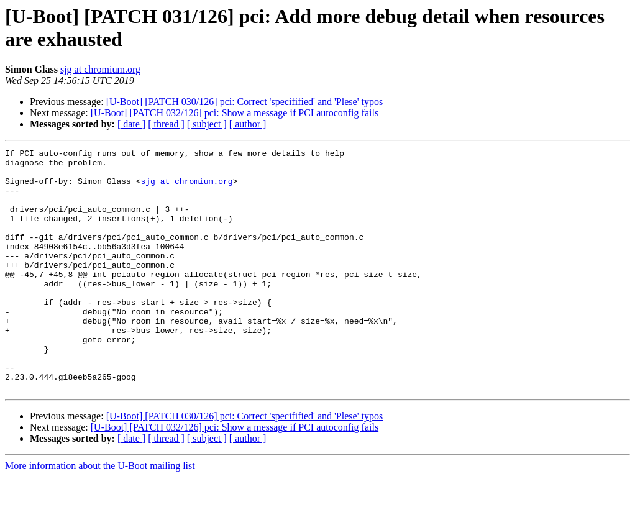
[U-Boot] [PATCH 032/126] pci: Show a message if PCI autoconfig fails (234, 112)
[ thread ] (166, 124)
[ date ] (131, 124)
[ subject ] (207, 124)
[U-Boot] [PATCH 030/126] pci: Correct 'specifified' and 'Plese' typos (244, 101)
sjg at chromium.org (100, 69)
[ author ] (248, 124)
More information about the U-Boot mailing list (100, 514)
